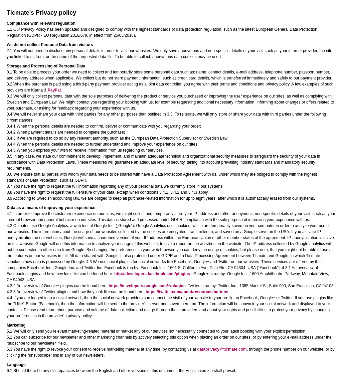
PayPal (54, 90)
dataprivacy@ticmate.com (221, 349)
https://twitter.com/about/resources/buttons (187, 292)
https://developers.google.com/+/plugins (147, 285)
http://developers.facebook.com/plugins (152, 273)
